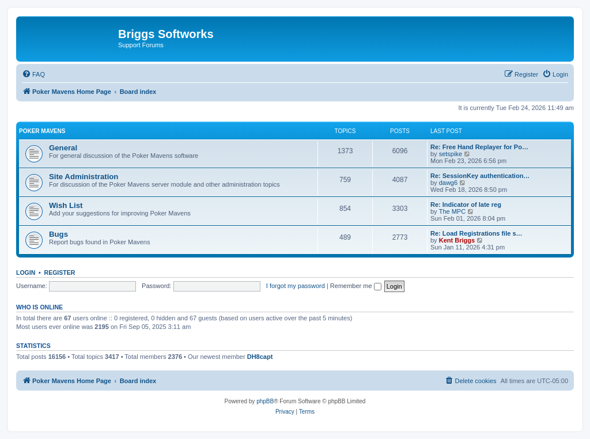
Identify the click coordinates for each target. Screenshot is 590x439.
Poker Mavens (42, 131)
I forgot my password (295, 285)
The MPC (452, 211)
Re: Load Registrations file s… (476, 233)
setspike (450, 153)
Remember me (355, 285)
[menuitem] (33, 74)
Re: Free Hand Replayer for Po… (479, 146)
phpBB (265, 401)
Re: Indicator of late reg (465, 204)
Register (59, 272)
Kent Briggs (457, 240)
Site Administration (83, 176)
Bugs (58, 234)
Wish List (66, 205)
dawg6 (448, 182)
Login (25, 272)
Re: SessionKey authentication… (480, 175)
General (63, 147)
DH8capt (260, 356)
